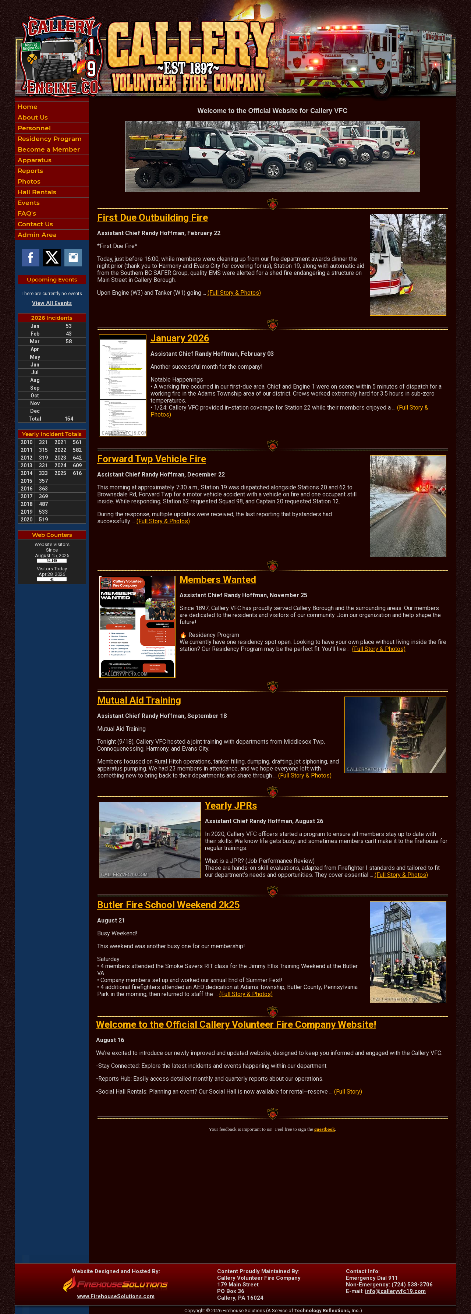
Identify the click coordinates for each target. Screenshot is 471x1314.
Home (27, 106)
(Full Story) (348, 1091)
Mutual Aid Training (139, 700)
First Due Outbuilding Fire (152, 217)
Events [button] (28, 202)
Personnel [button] (33, 128)
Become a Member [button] (48, 149)
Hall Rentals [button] (36, 192)
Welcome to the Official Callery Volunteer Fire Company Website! (236, 1024)
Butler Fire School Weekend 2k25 (168, 904)
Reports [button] (29, 170)
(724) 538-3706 (412, 1284)
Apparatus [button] (34, 160)
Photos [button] (28, 181)
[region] (52, 171)
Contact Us (34, 224)
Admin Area (36, 234)
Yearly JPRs (231, 805)
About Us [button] (32, 117)
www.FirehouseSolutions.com (116, 1296)
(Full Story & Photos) (234, 292)
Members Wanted (218, 579)
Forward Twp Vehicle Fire (151, 458)
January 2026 (179, 338)
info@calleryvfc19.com (395, 1291)
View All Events (52, 303)
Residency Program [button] (49, 138)
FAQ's (26, 213)
